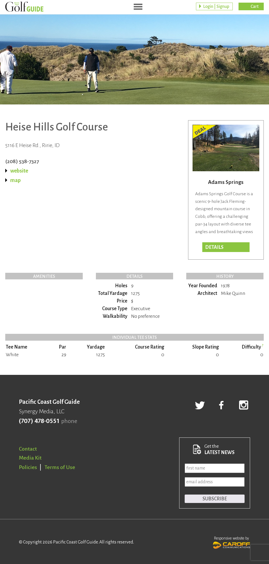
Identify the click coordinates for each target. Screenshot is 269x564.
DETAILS (214, 247)
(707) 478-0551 (39, 421)
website (19, 171)
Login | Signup (216, 6)
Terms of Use (60, 467)
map (15, 180)
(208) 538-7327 (22, 161)
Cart (254, 6)
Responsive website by (231, 542)
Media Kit (30, 458)
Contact (28, 449)
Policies (28, 467)
